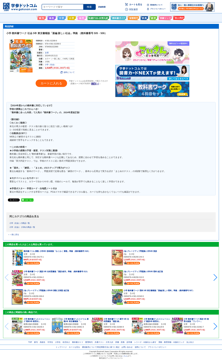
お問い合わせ (127, 347)
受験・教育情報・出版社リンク (171, 342)
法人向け (178, 17)
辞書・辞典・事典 (143, 17)
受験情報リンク (165, 17)
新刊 (36, 342)
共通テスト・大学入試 (97, 17)
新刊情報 (41, 17)
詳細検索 (102, 7)
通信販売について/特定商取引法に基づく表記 (100, 347)
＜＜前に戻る (13, 234)
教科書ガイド (118, 17)
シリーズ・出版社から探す (145, 342)
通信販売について (156, 5)
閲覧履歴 (133, 9)
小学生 (58, 342)
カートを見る (135, 4)
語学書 (153, 17)
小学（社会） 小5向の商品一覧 (22, 227)
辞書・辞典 (120, 342)
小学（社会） (50, 65)
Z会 (25, 293)
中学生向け (61, 17)
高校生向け (51, 17)
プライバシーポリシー (158, 9)
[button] (215, 277)
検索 (89, 7)
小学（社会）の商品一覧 (19, 223)
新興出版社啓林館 (31, 324)
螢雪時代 (133, 17)
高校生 (42, 342)
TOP (30, 342)
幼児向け (81, 17)
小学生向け (71, 17)
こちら (124, 356)
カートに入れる (51, 83)
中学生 (50, 342)
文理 (47, 53)
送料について (68, 72)
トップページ (61, 347)
